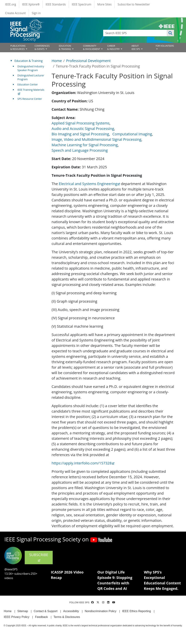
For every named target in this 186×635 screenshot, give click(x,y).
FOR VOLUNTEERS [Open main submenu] (165, 45)
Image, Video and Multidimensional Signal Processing (96, 139)
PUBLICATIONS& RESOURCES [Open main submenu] (17, 47)
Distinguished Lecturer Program (30, 77)
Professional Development (88, 60)
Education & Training (29, 61)
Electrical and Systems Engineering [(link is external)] (89, 183)
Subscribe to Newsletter (134, 4)
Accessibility (71, 611)
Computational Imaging (132, 134)
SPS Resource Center (29, 99)
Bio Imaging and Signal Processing (80, 134)
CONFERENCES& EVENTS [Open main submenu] (42, 47)
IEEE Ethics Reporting (136, 611)
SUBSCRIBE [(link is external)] (38, 557)
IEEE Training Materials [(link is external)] (30, 91)
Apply (170, 33)
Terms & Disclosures (67, 616)
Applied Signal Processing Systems (81, 123)
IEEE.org (10, 4)
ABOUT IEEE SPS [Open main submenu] (136, 47)
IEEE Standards (56, 4)
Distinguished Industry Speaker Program (30, 68)
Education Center (27, 84)
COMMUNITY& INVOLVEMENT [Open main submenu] (92, 47)
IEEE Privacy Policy (16, 616)
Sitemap (22, 611)
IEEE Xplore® (31, 4)
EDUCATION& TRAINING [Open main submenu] (65, 47)
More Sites (104, 4)
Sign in (36, 13)
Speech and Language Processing (80, 150)
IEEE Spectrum (81, 4)
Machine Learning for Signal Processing (85, 144)
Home (57, 60)
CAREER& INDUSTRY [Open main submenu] (113, 47)
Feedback (41, 616)
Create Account (15, 13)
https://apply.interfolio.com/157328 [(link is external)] (83, 463)
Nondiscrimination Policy (100, 611)
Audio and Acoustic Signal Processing (83, 128)
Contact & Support (45, 611)
